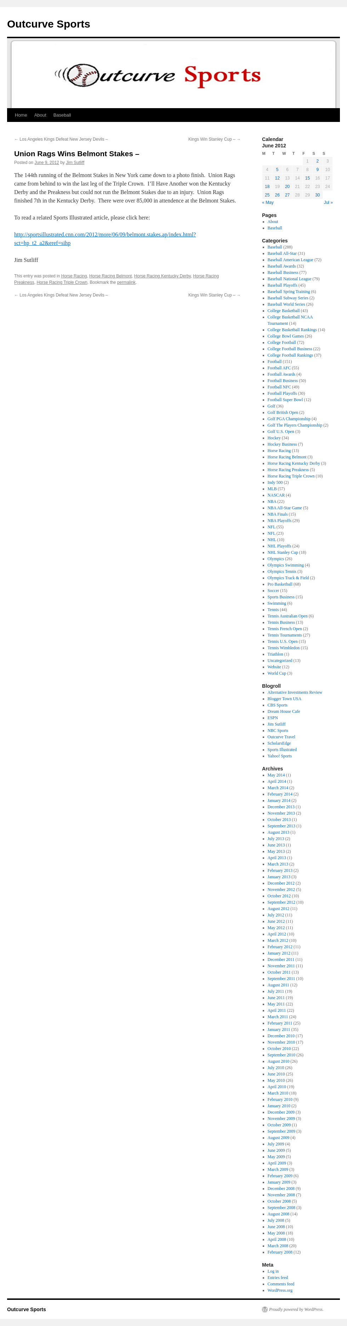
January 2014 (279, 800)
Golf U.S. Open (281, 431)
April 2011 (277, 1010)
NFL (271, 526)
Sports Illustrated (282, 749)
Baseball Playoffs (282, 285)
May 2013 (276, 851)
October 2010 (279, 1048)
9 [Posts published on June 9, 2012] (317, 169)
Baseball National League (290, 278)
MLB (272, 488)
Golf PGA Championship (289, 418)
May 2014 (276, 775)
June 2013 (276, 845)
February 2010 (280, 1099)
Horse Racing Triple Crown (61, 282)
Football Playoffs (282, 393)
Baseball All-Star (282, 253)
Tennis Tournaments (285, 635)
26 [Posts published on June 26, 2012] (277, 195)
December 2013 (281, 806)
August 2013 (279, 832)
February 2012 (280, 946)
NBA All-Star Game (285, 507)
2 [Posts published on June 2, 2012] (317, 161)
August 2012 (279, 908)
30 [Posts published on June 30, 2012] (317, 195)
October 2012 (279, 895)
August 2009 (279, 1137)
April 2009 (277, 1163)
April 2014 (277, 781)
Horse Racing (74, 276)
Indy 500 (275, 482)
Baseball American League (290, 259)
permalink (126, 282)
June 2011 (276, 997)
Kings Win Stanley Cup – (214, 139)
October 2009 (279, 1124)
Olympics (276, 558)
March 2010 (278, 1093)
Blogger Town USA (285, 698)
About (40, 115)
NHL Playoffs (279, 546)
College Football (282, 342)
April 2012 (277, 934)
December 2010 (281, 1035)
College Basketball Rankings (292, 329)
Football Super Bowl (285, 399)
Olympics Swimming (286, 565)
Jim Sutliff (75, 162)
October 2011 (279, 972)
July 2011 (276, 991)
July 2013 (276, 838)
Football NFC (279, 387)
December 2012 (281, 883)
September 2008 (281, 1207)
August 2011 (278, 984)
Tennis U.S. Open (283, 641)
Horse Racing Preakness (288, 469)
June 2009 (276, 1150)
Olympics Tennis (282, 571)
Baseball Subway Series (288, 297)
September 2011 (281, 978)
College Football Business (290, 348)
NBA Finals (278, 514)
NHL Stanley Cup (283, 552)
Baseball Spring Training (289, 291)
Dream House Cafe (284, 711)
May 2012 (276, 927)
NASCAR (276, 495)
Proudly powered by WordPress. (296, 1309)
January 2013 (279, 876)
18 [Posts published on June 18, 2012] (267, 186)
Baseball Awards (282, 266)
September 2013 (281, 825)
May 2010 (276, 1080)
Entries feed (278, 1277)
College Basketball (284, 310)
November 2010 (281, 1042)
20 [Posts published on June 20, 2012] (287, 186)
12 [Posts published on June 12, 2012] (277, 178)
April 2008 (277, 1239)
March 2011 (278, 1016)
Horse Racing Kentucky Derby (162, 276)
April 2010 (277, 1086)
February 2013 (280, 870)
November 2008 (281, 1194)
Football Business (283, 380)
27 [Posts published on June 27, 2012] (287, 195)
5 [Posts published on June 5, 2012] (277, 169)
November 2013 (281, 813)
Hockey (274, 437)
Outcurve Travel (281, 736)
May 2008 (276, 1233)
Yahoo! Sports (280, 755)
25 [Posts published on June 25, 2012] (267, 195)
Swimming (277, 603)
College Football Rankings (290, 355)
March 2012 (278, 940)
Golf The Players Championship (295, 425)
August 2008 (279, 1213)
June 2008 (276, 1226)
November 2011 (281, 965)
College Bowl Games (286, 336)
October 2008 (279, 1201)
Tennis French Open (285, 628)
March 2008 (278, 1245)
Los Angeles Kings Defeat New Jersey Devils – (61, 139)
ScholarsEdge (279, 743)
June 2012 (276, 921)
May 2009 (276, 1156)
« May (268, 202)
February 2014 (280, 794)
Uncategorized (280, 660)
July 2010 (276, 1067)
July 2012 (276, 915)
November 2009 (281, 1118)
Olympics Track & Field (288, 577)
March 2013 (278, 864)
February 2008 (280, 1252)
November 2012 (281, 889)
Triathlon (275, 654)
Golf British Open (283, 412)
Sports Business (281, 596)
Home (21, 115)
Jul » (328, 202)
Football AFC (279, 367)
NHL (272, 539)
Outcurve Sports (48, 24)
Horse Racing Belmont (110, 276)
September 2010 (281, 1054)
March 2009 (278, 1169)
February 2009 (280, 1175)
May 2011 (276, 1004)
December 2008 (281, 1188)
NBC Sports (278, 730)
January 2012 (279, 953)
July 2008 (276, 1220)
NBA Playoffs (279, 520)
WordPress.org (280, 1290)
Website (274, 666)
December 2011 (281, 959)
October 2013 (279, 819)
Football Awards (282, 374)
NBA (272, 501)
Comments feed (281, 1283)
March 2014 (278, 787)
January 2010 (279, 1105)
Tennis (273, 609)
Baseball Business (283, 272)
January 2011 (279, 1029)
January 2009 (279, 1182)
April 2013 (277, 857)
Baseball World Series (286, 304)
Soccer (273, 590)
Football (275, 361)
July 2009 (276, 1144)
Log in (273, 1271)
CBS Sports (278, 705)
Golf (271, 406)
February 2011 (280, 1023)
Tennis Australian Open (288, 616)
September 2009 (281, 1131)
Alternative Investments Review (295, 692)
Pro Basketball (280, 584)
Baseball (62, 115)
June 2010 (276, 1074)
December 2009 (281, 1112)
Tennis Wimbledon (284, 647)
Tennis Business (281, 622)
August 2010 (279, 1061)
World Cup (277, 673)
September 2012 (281, 902)
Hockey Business (282, 444)
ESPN (273, 717)
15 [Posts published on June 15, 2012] (307, 178)
